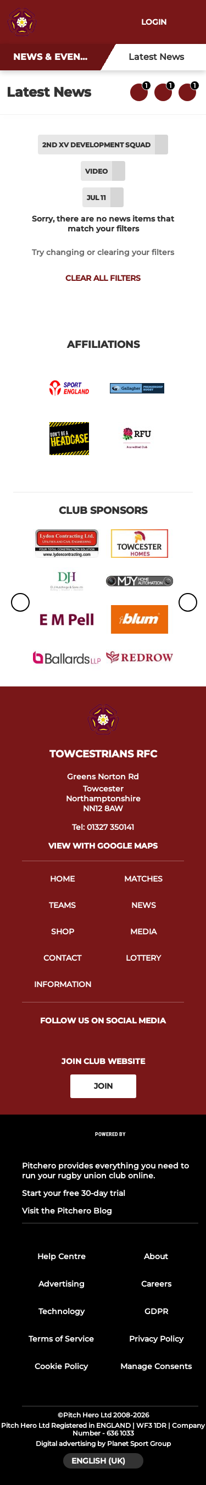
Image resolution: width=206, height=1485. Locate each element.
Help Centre (61, 1256)
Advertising (61, 1284)
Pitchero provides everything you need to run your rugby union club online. (105, 1171)
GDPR (156, 1311)
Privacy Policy (156, 1339)
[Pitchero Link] (110, 1148)
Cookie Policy (61, 1366)
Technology (61, 1311)
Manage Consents (156, 1366)
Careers (156, 1284)
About (156, 1256)
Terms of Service (61, 1339)
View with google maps (103, 846)
